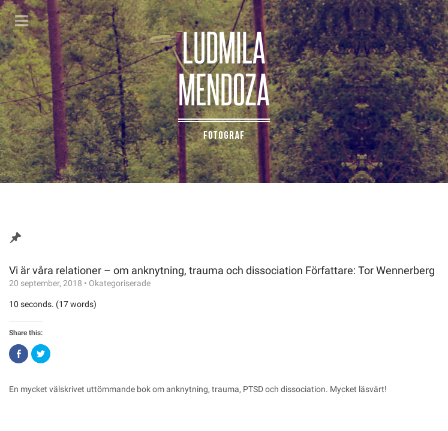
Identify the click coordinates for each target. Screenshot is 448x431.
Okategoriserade (120, 283)
